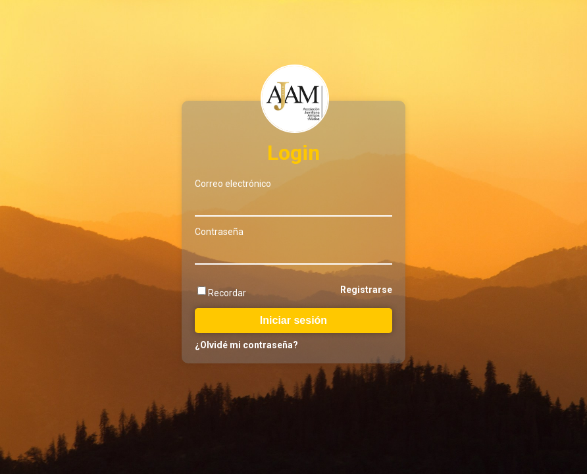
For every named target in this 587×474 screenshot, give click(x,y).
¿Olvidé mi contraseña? (246, 345)
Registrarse (366, 289)
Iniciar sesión (293, 320)
